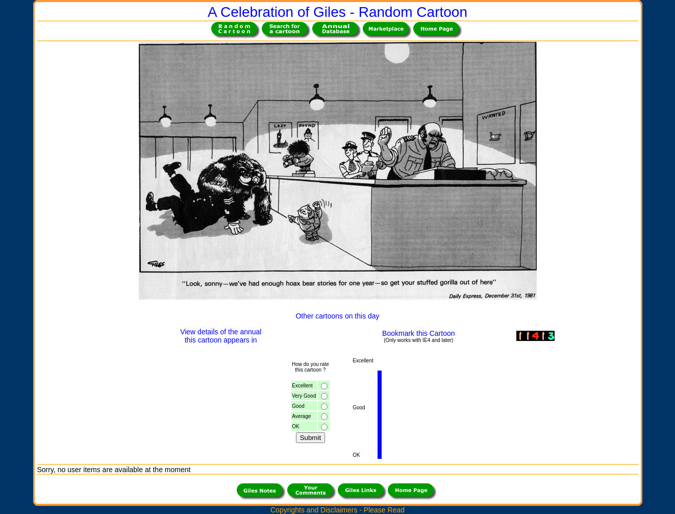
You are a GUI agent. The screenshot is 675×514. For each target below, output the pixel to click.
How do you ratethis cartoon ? (310, 367)
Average (301, 416)
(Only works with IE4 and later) (418, 340)
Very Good (304, 396)
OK (295, 426)
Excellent (302, 385)
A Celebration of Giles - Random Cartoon (337, 12)
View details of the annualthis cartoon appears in (220, 336)
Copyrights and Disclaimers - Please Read (337, 510)
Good (298, 406)
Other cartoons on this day (337, 316)
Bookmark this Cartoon (418, 333)
